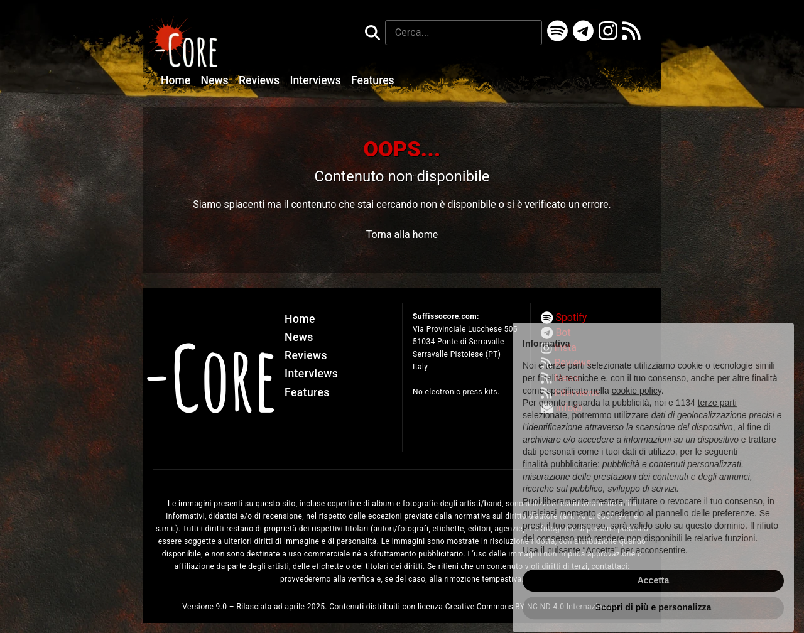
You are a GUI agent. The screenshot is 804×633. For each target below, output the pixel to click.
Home (177, 80)
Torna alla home (402, 235)
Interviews (317, 80)
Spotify (571, 317)
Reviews (261, 80)
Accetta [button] (654, 601)
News (216, 80)
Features (372, 80)
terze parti (717, 423)
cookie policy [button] (636, 411)
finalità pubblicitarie (560, 485)
